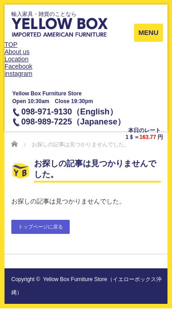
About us (17, 51)
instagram (18, 73)
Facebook (18, 66)
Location (17, 59)
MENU (148, 32)
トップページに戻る (40, 226)
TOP (11, 44)
